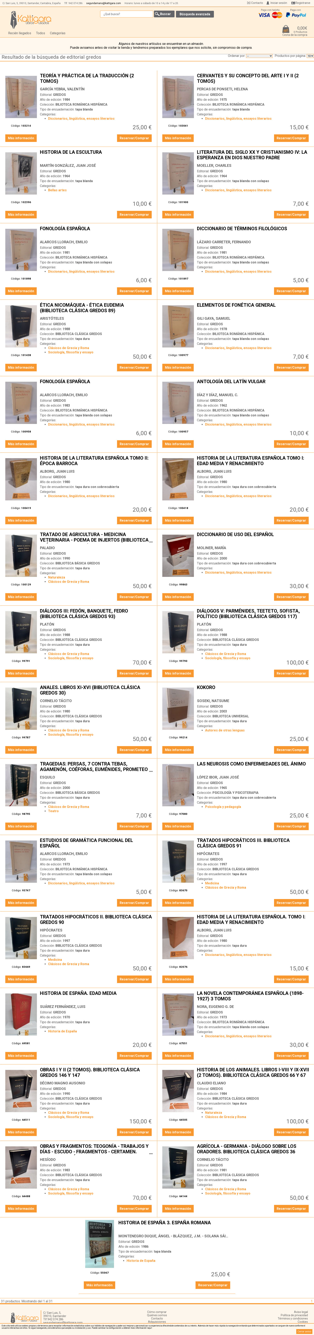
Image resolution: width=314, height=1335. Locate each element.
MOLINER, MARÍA (211, 548)
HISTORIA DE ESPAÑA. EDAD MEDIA (96, 996)
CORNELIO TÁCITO (56, 701)
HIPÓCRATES (208, 854)
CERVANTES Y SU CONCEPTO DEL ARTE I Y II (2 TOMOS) (253, 79)
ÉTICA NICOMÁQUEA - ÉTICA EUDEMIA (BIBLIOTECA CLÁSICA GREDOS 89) (96, 308)
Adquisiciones (157, 1321)
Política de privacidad (294, 1315)
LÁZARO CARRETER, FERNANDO (224, 242)
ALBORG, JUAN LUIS (57, 471)
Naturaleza (56, 577)
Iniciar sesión (279, 2)
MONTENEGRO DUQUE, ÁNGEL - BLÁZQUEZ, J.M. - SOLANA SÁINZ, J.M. (179, 1236)
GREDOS (59, 95)
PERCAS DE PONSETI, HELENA (222, 89)
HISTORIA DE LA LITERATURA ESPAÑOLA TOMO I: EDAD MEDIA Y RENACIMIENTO (253, 461)
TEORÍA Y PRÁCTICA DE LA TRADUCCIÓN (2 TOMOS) (96, 79)
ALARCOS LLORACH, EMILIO (64, 242)
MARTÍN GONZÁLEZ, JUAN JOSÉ (68, 165)
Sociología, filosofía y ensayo (70, 352)
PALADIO (47, 548)
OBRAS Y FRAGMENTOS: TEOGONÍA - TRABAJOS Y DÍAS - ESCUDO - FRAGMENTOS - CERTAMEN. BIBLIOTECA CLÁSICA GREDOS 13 (96, 1149)
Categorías (57, 33)
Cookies (303, 1321)
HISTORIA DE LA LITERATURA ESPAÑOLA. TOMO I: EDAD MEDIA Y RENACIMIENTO (253, 920)
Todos (40, 33)
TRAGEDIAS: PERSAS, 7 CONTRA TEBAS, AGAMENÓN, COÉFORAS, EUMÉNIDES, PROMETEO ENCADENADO (96, 767)
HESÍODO (48, 1159)
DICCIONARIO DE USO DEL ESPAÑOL (253, 538)
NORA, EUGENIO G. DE (215, 1006)
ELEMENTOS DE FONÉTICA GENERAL (253, 308)
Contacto (257, 2)
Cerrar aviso (304, 1331)
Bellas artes (57, 190)
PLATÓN (47, 624)
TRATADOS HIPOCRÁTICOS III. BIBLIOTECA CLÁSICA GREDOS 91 (253, 843)
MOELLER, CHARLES (214, 165)
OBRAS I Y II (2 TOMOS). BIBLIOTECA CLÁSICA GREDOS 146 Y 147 (96, 1073)
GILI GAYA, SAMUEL (213, 318)
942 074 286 (76, 3)
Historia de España (62, 1031)
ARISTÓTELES (52, 318)
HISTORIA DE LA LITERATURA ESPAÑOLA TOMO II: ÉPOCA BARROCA (96, 461)
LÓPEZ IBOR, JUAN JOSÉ (218, 777)
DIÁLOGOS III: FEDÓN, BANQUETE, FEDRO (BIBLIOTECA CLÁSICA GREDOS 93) (96, 614)
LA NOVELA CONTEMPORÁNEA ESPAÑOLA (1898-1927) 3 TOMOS (253, 996)
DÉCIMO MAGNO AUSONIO (62, 1083)
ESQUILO (47, 777)
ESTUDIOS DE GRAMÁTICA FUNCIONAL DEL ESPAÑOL (96, 843)
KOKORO (253, 691)
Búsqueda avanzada (195, 14)
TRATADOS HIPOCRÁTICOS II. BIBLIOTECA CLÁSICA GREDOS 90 (96, 920)
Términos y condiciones (293, 1318)
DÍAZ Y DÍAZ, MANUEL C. (217, 395)
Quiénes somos (157, 1315)
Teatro (53, 811)
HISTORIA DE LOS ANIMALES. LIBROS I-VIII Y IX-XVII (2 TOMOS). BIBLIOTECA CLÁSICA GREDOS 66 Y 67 (253, 1073)
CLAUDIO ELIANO (211, 1083)
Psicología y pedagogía (223, 807)
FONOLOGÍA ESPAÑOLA (96, 232)
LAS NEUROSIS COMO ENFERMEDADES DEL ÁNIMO (253, 767)
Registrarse (302, 2)
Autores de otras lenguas (225, 730)
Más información (21, 138)
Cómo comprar (157, 1312)
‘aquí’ (149, 1328)
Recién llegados (19, 33)
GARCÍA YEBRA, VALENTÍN (62, 89)
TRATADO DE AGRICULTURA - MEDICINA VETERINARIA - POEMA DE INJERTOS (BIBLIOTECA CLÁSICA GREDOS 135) (96, 538)
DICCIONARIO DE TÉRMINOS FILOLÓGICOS (253, 232)
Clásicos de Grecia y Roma (68, 348)
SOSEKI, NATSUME (213, 701)
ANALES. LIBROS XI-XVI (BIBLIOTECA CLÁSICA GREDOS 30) (96, 691)
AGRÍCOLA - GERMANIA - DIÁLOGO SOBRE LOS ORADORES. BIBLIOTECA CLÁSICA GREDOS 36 (253, 1149)
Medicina (212, 883)
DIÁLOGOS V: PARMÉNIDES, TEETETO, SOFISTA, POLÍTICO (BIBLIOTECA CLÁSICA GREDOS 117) (253, 614)
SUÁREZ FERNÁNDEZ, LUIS (62, 1006)
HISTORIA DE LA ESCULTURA (96, 155)
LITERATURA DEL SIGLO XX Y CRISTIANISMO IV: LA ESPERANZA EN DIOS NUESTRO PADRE (253, 155)
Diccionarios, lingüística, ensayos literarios (81, 119)
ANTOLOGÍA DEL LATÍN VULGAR (253, 385)
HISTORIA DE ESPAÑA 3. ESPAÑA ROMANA (174, 1226)
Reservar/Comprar (134, 138)
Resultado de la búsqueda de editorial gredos (51, 57)
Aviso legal (301, 1312)
